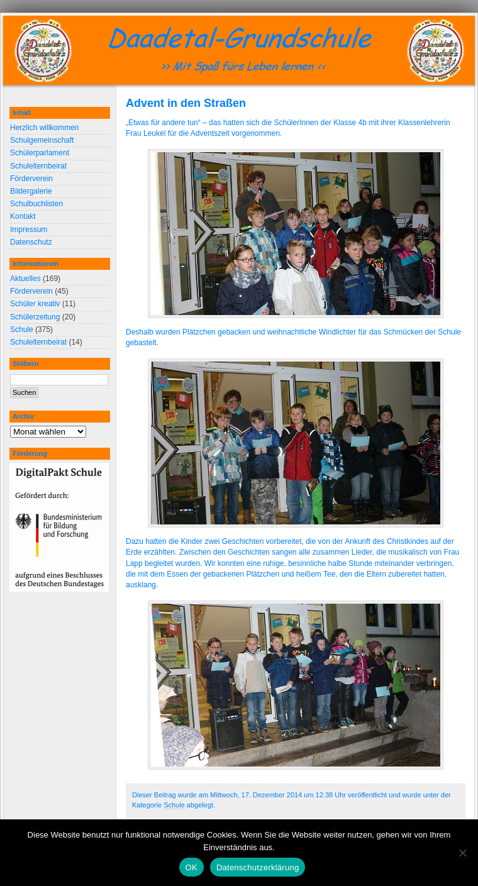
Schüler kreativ (35, 303)
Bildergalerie (31, 191)
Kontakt (23, 216)
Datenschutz (31, 242)
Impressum (28, 229)
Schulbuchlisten (36, 203)
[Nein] (462, 852)
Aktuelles (25, 278)
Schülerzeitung (35, 317)
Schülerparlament (39, 152)
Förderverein (31, 178)
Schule (174, 805)
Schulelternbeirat (38, 166)
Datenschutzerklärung (257, 867)
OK (191, 867)
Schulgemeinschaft (42, 140)
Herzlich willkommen (44, 127)
